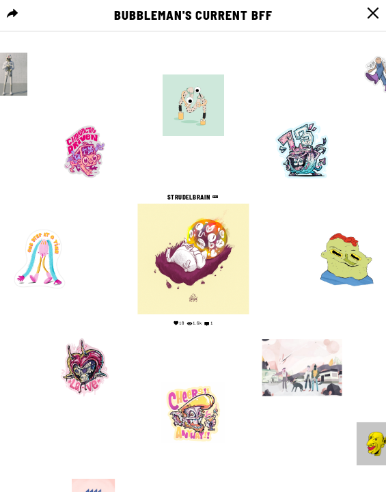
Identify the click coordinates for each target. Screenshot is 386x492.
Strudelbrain (189, 196)
